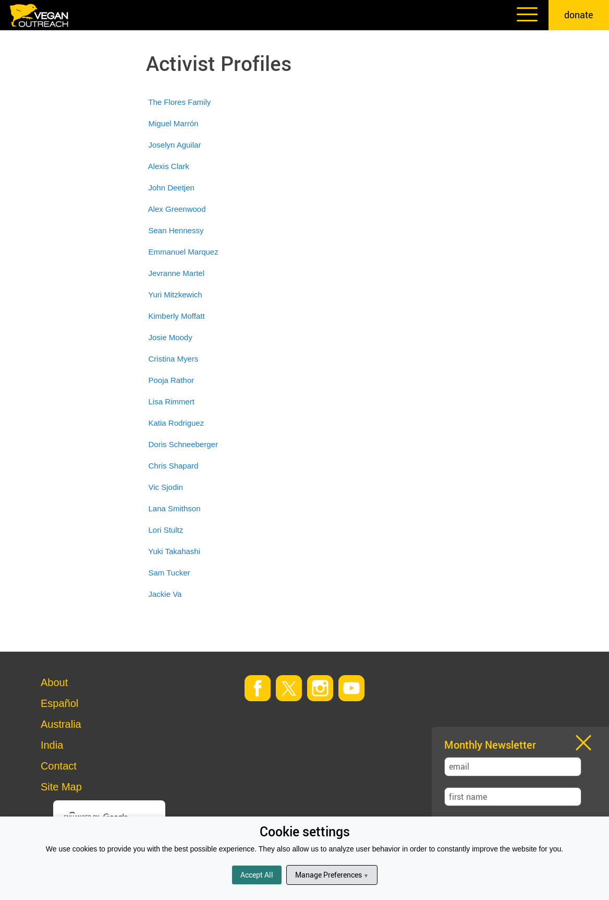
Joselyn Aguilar (174, 144)
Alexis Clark (168, 166)
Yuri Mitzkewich (175, 294)
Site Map (61, 787)
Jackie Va (164, 594)
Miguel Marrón (173, 123)
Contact (59, 766)
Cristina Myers (173, 358)
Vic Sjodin (165, 487)
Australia (61, 724)
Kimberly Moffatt (176, 315)
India (52, 745)
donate (578, 14)
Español (59, 703)
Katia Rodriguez (176, 422)
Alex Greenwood (177, 209)
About (54, 682)
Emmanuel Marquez (183, 251)
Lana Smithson (174, 508)
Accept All (256, 875)
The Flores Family (179, 102)
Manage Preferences (332, 875)
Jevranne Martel (176, 273)
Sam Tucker (169, 572)
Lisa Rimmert (171, 401)
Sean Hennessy (175, 230)
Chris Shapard (173, 465)
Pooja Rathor (171, 380)
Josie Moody (170, 337)
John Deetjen (171, 187)
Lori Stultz (165, 529)
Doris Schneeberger (182, 444)
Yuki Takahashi (174, 551)
